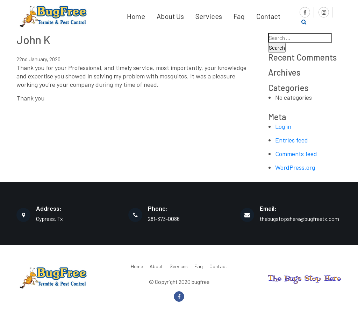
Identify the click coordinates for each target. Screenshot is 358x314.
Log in (283, 126)
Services (208, 16)
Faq (239, 16)
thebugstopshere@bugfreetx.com (299, 218)
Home (136, 16)
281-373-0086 (164, 218)
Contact (268, 16)
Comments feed (296, 154)
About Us (170, 16)
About (156, 266)
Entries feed (291, 140)
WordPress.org (295, 167)
